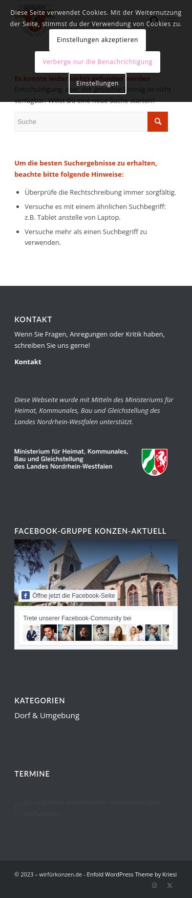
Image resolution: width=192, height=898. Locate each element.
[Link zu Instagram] (154, 885)
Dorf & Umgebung (46, 715)
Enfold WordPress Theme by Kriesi (132, 874)
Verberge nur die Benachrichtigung (97, 61)
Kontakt (27, 361)
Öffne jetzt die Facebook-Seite (68, 595)
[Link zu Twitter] (170, 885)
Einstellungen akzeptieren (97, 39)
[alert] (96, 808)
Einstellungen (97, 83)
